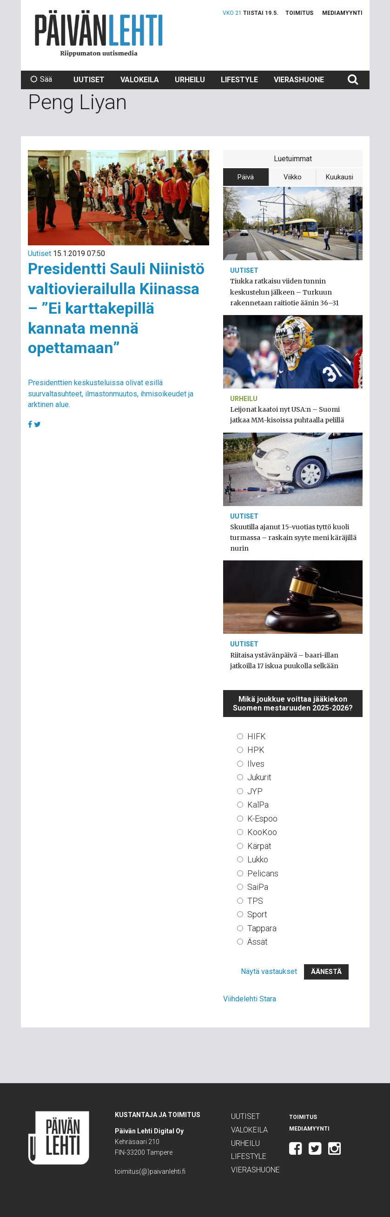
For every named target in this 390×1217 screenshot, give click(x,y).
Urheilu (190, 79)
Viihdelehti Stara (249, 998)
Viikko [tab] (293, 177)
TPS (255, 901)
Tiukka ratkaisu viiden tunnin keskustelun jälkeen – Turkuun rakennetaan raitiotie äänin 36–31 (284, 292)
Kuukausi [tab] (339, 177)
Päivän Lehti (99, 33)
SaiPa (257, 887)
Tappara (262, 928)
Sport (257, 914)
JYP (255, 791)
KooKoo (262, 832)
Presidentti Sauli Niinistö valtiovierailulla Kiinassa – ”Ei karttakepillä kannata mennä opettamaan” (116, 308)
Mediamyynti (342, 13)
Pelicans (262, 873)
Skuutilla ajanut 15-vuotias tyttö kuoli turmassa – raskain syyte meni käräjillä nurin (293, 538)
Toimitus (299, 13)
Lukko (257, 859)
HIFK (256, 736)
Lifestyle (239, 79)
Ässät (257, 942)
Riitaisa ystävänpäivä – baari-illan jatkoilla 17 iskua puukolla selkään (284, 660)
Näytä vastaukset (269, 971)
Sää (41, 79)
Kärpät (259, 846)
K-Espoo (262, 818)
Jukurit (259, 777)
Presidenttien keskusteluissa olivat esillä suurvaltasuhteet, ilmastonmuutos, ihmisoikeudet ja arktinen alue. (110, 393)
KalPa (258, 804)
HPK (255, 750)
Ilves (255, 764)
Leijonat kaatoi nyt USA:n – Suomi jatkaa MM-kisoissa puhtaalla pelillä (287, 414)
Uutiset (89, 79)
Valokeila (139, 79)
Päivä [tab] (246, 177)
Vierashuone (299, 79)
